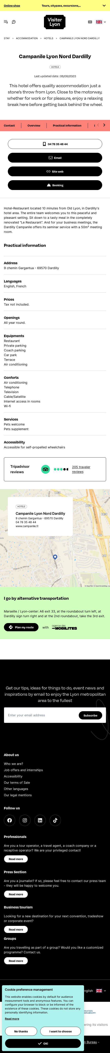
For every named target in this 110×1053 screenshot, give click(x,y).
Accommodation (27, 38)
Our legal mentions (18, 795)
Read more (16, 859)
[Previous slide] (98, 125)
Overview (34, 125)
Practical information (67, 125)
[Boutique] (90, 22)
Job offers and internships (23, 770)
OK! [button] (43, 1043)
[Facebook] (9, 820)
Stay (7, 38)
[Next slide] (104, 125)
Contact (9, 125)
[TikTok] (55, 820)
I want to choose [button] (60, 1031)
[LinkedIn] (40, 820)
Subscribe (90, 715)
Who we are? (13, 764)
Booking (55, 185)
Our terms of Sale (17, 782)
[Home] (55, 22)
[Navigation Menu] (6, 22)
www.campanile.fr (27, 526)
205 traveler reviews (81, 469)
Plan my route (21, 627)
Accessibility (13, 776)
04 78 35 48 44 (55, 144)
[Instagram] (24, 820)
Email (55, 158)
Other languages (16, 789)
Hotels (48, 38)
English (94, 991)
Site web (55, 171)
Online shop (12, 5)
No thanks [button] (21, 1031)
